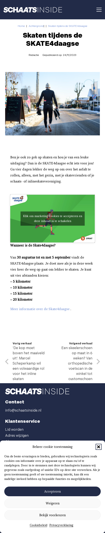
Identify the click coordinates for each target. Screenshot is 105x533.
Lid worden (14, 430)
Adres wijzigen (17, 436)
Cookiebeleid (38, 525)
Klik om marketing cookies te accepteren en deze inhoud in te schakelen (52, 219)
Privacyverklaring (61, 525)
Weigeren (52, 503)
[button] (98, 447)
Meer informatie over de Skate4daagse (40, 310)
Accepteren (52, 491)
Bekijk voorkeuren (52, 515)
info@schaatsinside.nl (23, 411)
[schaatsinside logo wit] (32, 9)
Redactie (34, 55)
